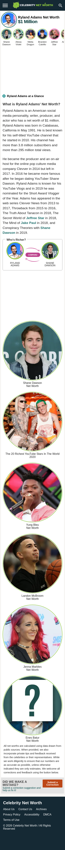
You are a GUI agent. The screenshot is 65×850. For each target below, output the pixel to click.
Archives (41, 809)
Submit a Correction (52, 783)
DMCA (47, 814)
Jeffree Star (35, 218)
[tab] (32, 97)
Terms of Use (11, 819)
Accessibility (31, 814)
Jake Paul (28, 223)
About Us (9, 809)
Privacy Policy (11, 814)
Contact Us (25, 809)
